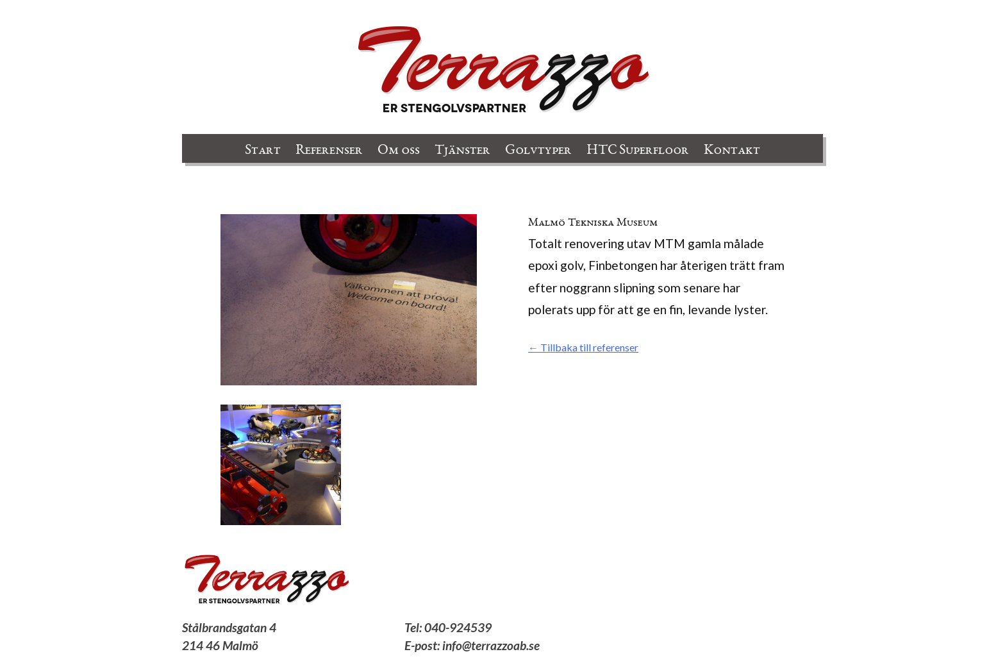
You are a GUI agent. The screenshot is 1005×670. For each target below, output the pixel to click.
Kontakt (732, 151)
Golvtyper (538, 151)
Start (263, 151)
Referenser (329, 151)
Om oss (399, 151)
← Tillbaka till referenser (583, 347)
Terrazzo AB (502, 70)
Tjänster (462, 151)
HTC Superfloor (637, 151)
